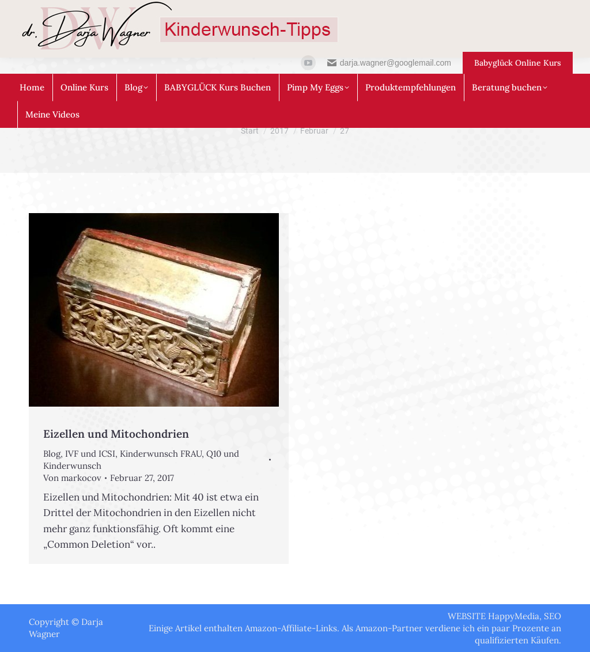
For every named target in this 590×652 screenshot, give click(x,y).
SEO (552, 616)
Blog (51, 453)
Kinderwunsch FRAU (161, 453)
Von (72, 477)
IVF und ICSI (90, 453)
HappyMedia (513, 616)
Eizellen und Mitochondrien (116, 434)
